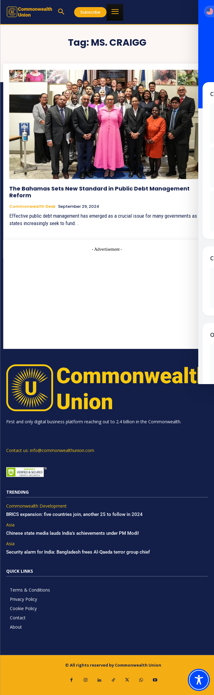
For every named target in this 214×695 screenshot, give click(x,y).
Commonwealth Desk (32, 206)
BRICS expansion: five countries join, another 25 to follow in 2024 (74, 514)
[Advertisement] (107, 296)
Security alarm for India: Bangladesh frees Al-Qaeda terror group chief (78, 552)
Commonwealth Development (36, 506)
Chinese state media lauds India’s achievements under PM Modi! (73, 533)
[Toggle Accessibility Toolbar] (198, 679)
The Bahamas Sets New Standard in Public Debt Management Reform (99, 192)
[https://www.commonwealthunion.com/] (29, 12)
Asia (10, 525)
